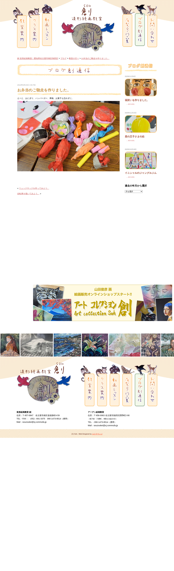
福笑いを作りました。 (137, 100)
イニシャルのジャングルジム (141, 172)
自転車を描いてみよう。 (28, 193)
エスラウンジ (97, 434)
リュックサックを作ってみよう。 (34, 188)
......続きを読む (130, 104)
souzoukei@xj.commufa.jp (34, 422)
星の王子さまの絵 (134, 136)
